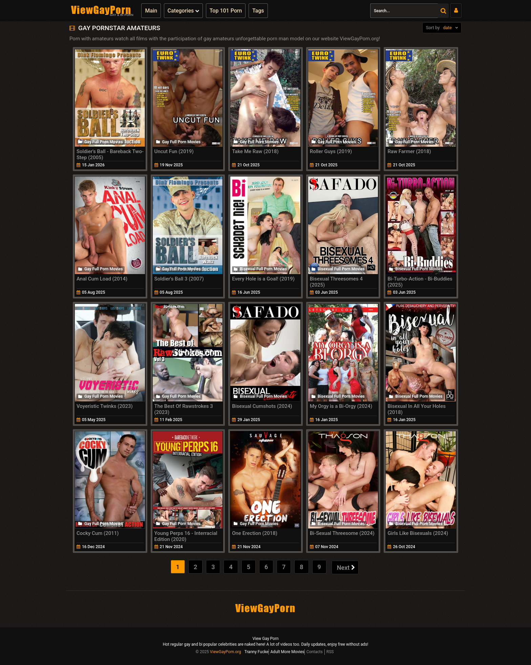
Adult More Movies (287, 651)
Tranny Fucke (257, 651)
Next (346, 567)
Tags (258, 10)
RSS (330, 651)
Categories (183, 10)
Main (151, 10)
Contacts (314, 651)
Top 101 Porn (226, 10)
